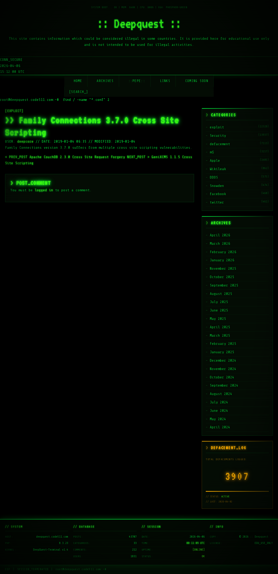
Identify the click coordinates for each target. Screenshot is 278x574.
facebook (218, 194)
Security (218, 136)
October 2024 (222, 377)
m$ (212, 152)
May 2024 (218, 419)
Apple (215, 160)
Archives (105, 81)
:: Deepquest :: (139, 23)
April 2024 (220, 427)
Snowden (217, 186)
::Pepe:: (136, 81)
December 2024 (223, 360)
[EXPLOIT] (14, 111)
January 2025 (222, 352)
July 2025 (219, 302)
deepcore (25, 141)
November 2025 (223, 268)
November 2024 (223, 369)
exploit (217, 127)
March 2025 (220, 335)
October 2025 (222, 277)
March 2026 (220, 243)
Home (78, 81)
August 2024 (221, 394)
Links (165, 81)
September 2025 (224, 285)
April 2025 (220, 327)
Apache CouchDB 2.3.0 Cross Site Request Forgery (66, 157)
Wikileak (218, 169)
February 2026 (223, 252)
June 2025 (219, 310)
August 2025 (221, 294)
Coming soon (196, 81)
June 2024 (219, 411)
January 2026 (222, 260)
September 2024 (224, 385)
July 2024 (219, 402)
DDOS (214, 177)
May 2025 (218, 319)
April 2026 (220, 235)
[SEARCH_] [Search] (78, 92)
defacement (220, 144)
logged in (44, 190)
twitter (217, 202)
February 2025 (223, 344)
